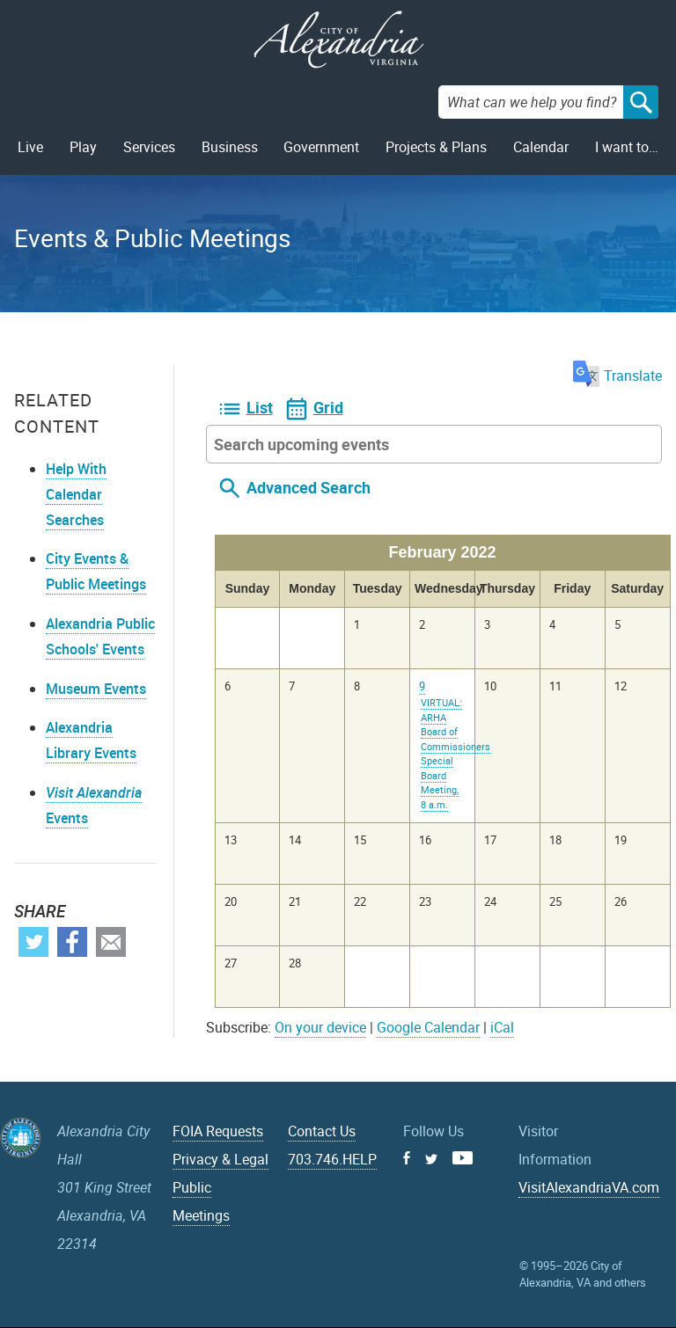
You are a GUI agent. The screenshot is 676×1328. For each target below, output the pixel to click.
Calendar (541, 147)
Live (30, 147)
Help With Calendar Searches (76, 494)
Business (230, 147)
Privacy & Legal (220, 1159)
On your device (320, 1027)
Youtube (462, 1157)
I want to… (626, 147)
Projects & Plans (436, 147)
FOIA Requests (218, 1131)
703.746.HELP (332, 1159)
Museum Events (96, 688)
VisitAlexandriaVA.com (588, 1187)
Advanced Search (308, 487)
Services (149, 147)
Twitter (33, 942)
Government (321, 147)
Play (83, 147)
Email (111, 942)
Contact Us (322, 1131)
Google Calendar (428, 1027)
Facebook (72, 942)
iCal (502, 1027)
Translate (617, 375)
